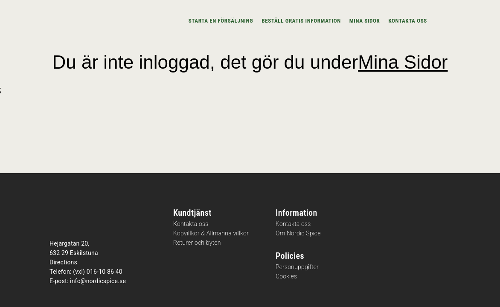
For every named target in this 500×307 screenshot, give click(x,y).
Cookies (286, 276)
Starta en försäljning (221, 20)
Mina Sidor (403, 62)
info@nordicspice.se (98, 281)
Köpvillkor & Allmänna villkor (211, 233)
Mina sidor (364, 20)
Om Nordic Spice (298, 233)
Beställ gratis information (301, 20)
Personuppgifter (297, 267)
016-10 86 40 (104, 271)
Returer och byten (197, 242)
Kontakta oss (407, 20)
